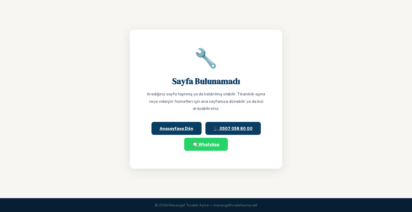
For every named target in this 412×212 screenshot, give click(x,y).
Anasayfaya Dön (176, 128)
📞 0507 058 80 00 (233, 128)
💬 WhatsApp (206, 144)
